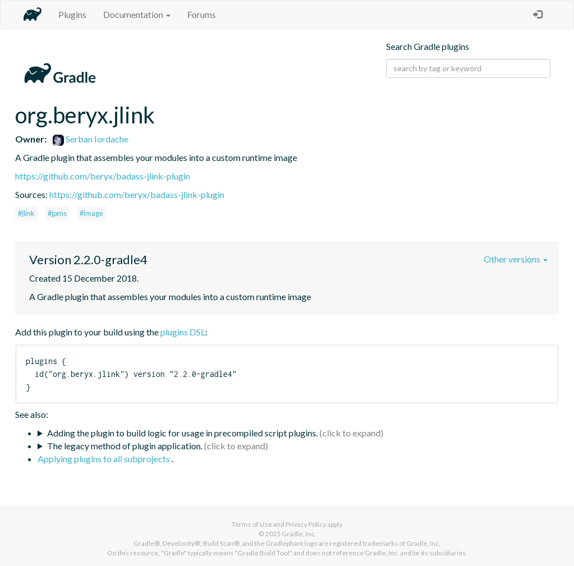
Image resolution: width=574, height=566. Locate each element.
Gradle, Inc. (299, 534)
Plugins (72, 14)
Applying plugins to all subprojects (105, 458)
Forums (201, 14)
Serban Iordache (90, 139)
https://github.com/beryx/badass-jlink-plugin (102, 176)
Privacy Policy (305, 524)
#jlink (26, 213)
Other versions (516, 259)
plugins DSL (182, 331)
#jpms (57, 213)
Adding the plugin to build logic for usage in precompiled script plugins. (182, 432)
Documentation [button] (136, 14)
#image (91, 213)
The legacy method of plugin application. (124, 445)
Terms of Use (252, 524)
